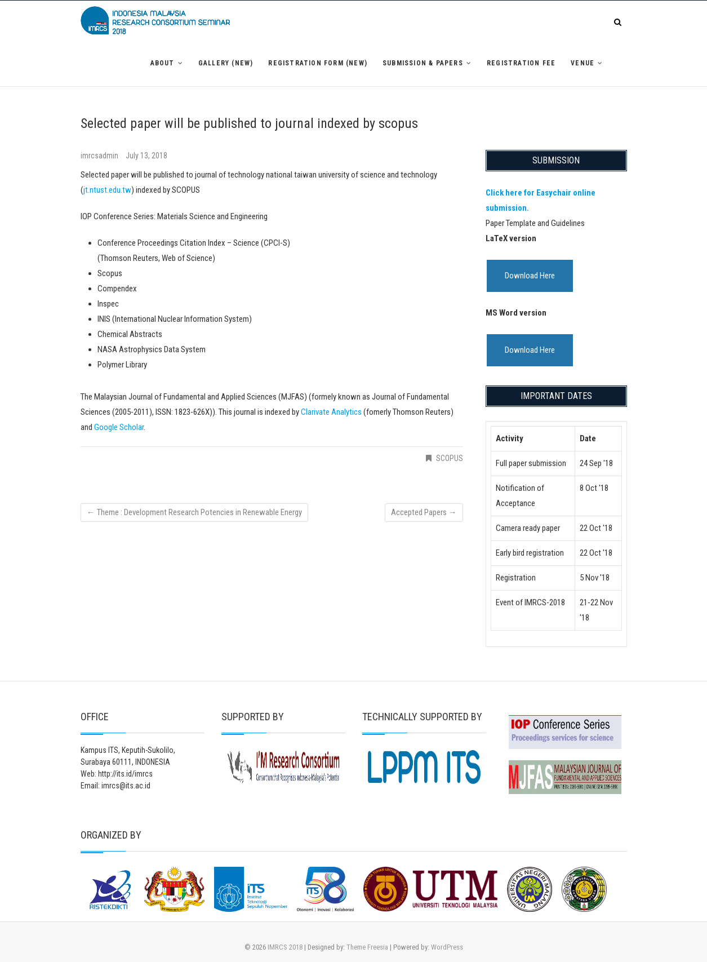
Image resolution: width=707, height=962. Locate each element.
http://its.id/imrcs (125, 773)
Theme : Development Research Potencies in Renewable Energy (194, 512)
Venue (582, 63)
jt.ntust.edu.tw (107, 190)
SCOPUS (449, 458)
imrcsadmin (100, 155)
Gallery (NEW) (226, 63)
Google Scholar (119, 427)
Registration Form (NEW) (317, 63)
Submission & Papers (423, 63)
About (162, 63)
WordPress (447, 947)
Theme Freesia (367, 947)
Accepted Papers (424, 512)
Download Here (530, 276)
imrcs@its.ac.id (125, 785)
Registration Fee (521, 63)
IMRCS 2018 (285, 947)
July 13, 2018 (146, 155)
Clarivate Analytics (331, 412)
